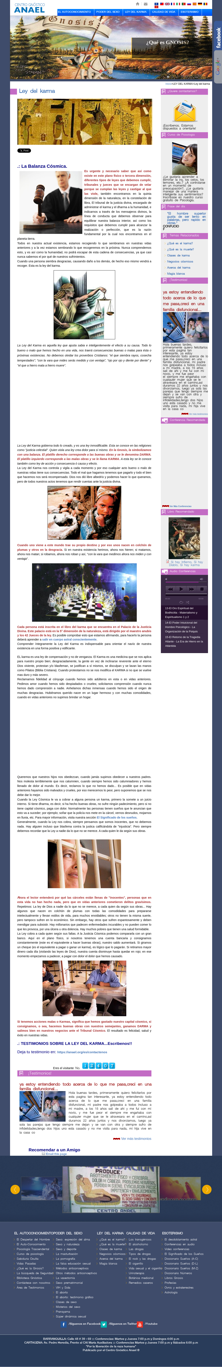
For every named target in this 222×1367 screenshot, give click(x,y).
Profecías (170, 1282)
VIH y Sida (63, 1287)
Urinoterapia (136, 1273)
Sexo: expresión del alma (73, 1239)
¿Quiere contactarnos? (182, 91)
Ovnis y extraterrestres (179, 1287)
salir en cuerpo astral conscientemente (69, 639)
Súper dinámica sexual (71, 1316)
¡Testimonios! (40, 1073)
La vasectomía (65, 1278)
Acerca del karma (178, 267)
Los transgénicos (140, 1239)
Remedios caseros (141, 1282)
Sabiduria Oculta (27, 1258)
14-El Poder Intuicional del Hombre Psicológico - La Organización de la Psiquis (181, 627)
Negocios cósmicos (180, 261)
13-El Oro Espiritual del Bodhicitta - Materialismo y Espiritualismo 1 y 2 (181, 613)
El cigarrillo (136, 1263)
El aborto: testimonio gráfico (74, 1297)
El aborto (62, 1292)
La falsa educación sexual (73, 1263)
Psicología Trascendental (33, 1249)
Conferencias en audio (180, 1244)
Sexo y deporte (66, 1249)
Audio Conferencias (183, 571)
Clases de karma (178, 255)
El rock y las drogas (142, 1258)
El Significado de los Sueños (184, 1254)
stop (202, 589)
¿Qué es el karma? (180, 243)
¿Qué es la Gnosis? (30, 1268)
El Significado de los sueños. (117, 817)
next (191, 589)
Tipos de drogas (140, 1254)
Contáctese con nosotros (33, 1282)
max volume (201, 579)
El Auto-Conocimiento (31, 1244)
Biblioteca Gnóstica (29, 1278)
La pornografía (65, 1258)
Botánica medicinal (141, 1278)
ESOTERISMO (190, 12)
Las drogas (136, 1249)
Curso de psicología (30, 1254)
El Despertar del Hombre (33, 1239)
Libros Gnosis (174, 1278)
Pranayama (63, 1311)
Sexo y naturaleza (67, 1244)
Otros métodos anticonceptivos (76, 1273)
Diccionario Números (178, 1273)
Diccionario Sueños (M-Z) (181, 1268)
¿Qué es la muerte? (180, 249)
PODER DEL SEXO (108, 12)
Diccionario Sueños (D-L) (181, 1263)
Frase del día (176, 206)
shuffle (187, 602)
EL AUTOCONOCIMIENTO (74, 12)
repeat (181, 602)
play (181, 589)
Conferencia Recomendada (187, 420)
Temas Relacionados (184, 235)
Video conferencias (177, 1249)
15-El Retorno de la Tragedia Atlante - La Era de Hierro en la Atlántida (184, 641)
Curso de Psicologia (181, 134)
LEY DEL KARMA (136, 12)
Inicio (168, 83)
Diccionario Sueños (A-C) (181, 1258)
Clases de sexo (66, 1302)
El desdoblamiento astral (181, 1239)
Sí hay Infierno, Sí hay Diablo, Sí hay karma (186, 564)
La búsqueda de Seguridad (35, 1273)
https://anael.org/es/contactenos (82, 1052)
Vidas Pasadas (26, 1263)
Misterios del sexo (68, 1307)
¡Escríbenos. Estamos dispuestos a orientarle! (179, 127)
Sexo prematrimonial (69, 1282)
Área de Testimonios (30, 1287)
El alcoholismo (138, 1244)
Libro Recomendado (181, 511)
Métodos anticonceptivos (72, 1268)
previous (170, 589)
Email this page (54, 1154)
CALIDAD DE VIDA (163, 12)
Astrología (171, 1292)
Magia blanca (176, 273)
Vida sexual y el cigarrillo (145, 1268)
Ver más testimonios (136, 1138)
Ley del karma (202, 83)
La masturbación (67, 1254)
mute (167, 579)
